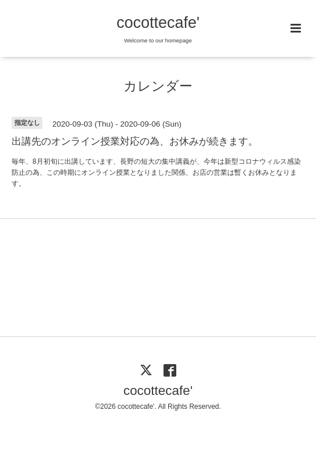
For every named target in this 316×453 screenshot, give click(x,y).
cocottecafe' (158, 22)
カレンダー (158, 86)
